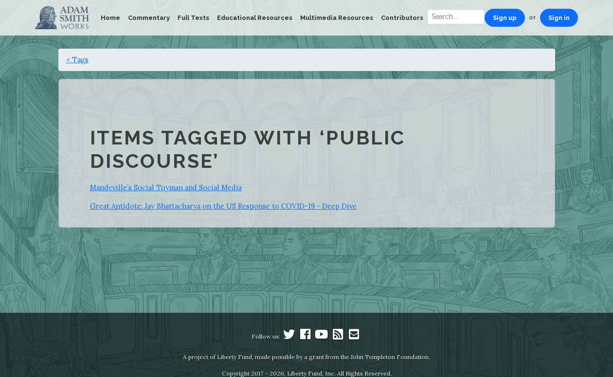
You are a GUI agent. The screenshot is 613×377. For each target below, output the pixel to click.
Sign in (559, 17)
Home (110, 17)
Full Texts (193, 17)
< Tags (77, 59)
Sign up (505, 17)
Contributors (402, 17)
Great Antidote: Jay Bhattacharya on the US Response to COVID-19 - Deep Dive (223, 206)
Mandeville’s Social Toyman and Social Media (166, 187)
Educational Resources (254, 17)
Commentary (149, 17)
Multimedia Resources (336, 17)
